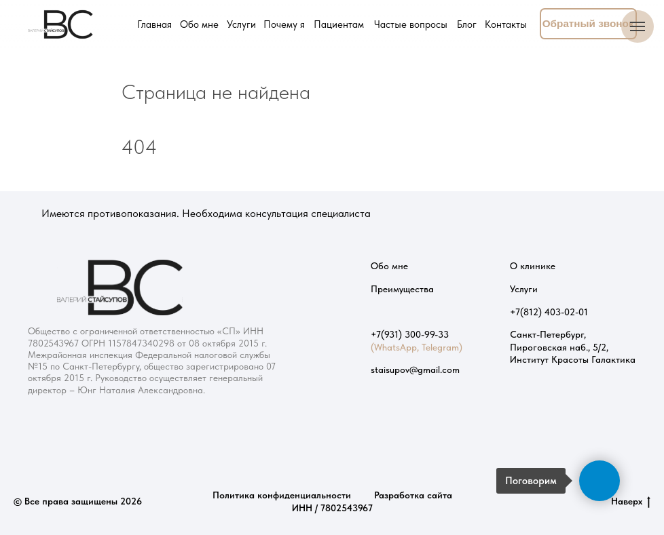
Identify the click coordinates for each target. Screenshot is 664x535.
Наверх (630, 502)
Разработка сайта (413, 495)
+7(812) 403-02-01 (549, 312)
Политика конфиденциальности (282, 495)
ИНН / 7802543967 (332, 507)
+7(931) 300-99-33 (410, 334)
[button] (588, 23)
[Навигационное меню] (637, 26)
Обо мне (389, 266)
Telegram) (442, 347)
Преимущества (402, 289)
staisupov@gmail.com (415, 369)
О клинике (532, 266)
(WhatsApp (394, 347)
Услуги (524, 289)
